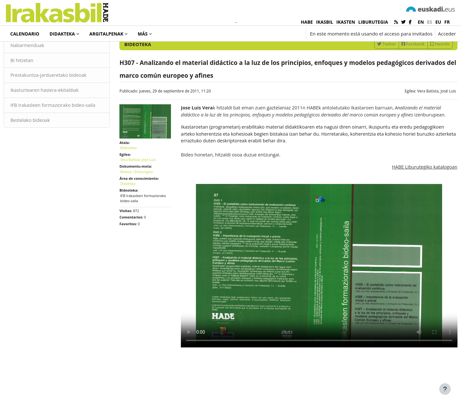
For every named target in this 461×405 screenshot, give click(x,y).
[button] (264, 33)
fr (447, 22)
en (421, 22)
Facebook (399, 80)
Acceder (447, 33)
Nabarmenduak (42, 81)
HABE (307, 22)
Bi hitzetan (36, 96)
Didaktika (135, 217)
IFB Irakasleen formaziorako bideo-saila (63, 146)
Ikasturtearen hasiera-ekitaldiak (60, 127)
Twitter (372, 80)
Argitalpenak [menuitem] (106, 34)
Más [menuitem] (143, 34)
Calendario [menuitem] (24, 34)
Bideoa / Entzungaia (143, 205)
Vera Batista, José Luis (422, 127)
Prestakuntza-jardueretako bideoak (64, 111)
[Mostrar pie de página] (445, 389)
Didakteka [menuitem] (62, 34)
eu (438, 22)
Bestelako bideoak (45, 164)
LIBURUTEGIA (373, 22)
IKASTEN (345, 22)
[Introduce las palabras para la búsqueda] (387, 62)
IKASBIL (324, 22)
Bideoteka (27, 51)
